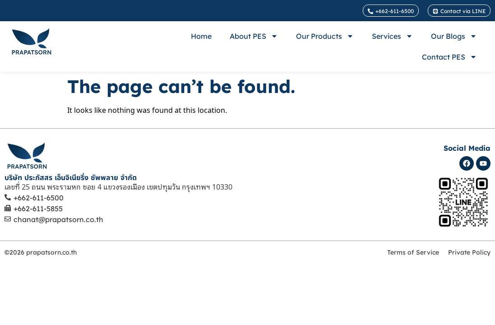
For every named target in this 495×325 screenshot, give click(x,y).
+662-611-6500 (39, 197)
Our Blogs (454, 36)
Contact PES (449, 57)
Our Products (325, 36)
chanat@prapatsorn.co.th (58, 219)
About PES (254, 36)
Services (392, 36)
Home (201, 36)
